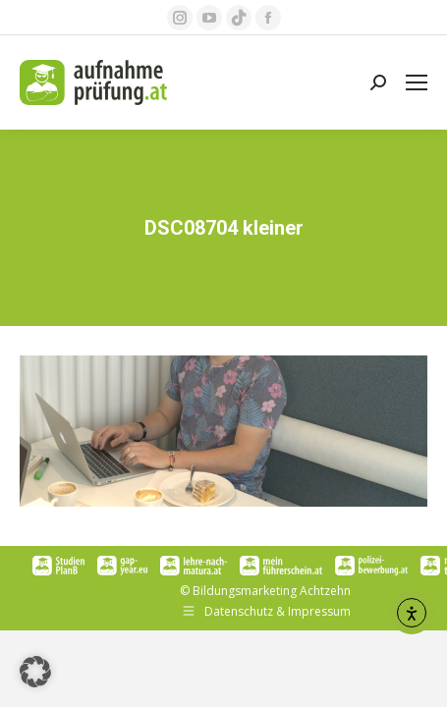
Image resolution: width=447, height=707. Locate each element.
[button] (35, 671)
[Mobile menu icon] (416, 82)
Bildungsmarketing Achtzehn (272, 590)
